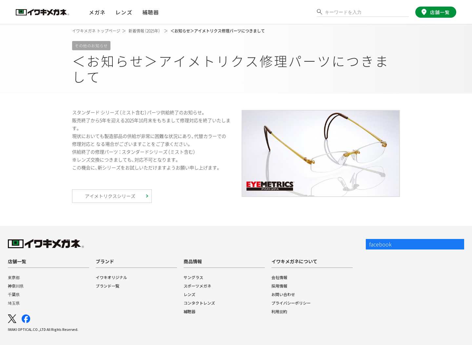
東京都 (14, 277)
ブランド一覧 (107, 286)
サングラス (193, 277)
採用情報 (279, 286)
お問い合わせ (283, 294)
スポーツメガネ (197, 286)
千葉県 (14, 294)
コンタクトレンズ (199, 303)
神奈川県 (16, 286)
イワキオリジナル (111, 277)
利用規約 (279, 311)
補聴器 (150, 12)
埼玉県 (14, 303)
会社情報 (279, 277)
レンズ (189, 294)
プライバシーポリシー (291, 303)
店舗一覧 (438, 12)
